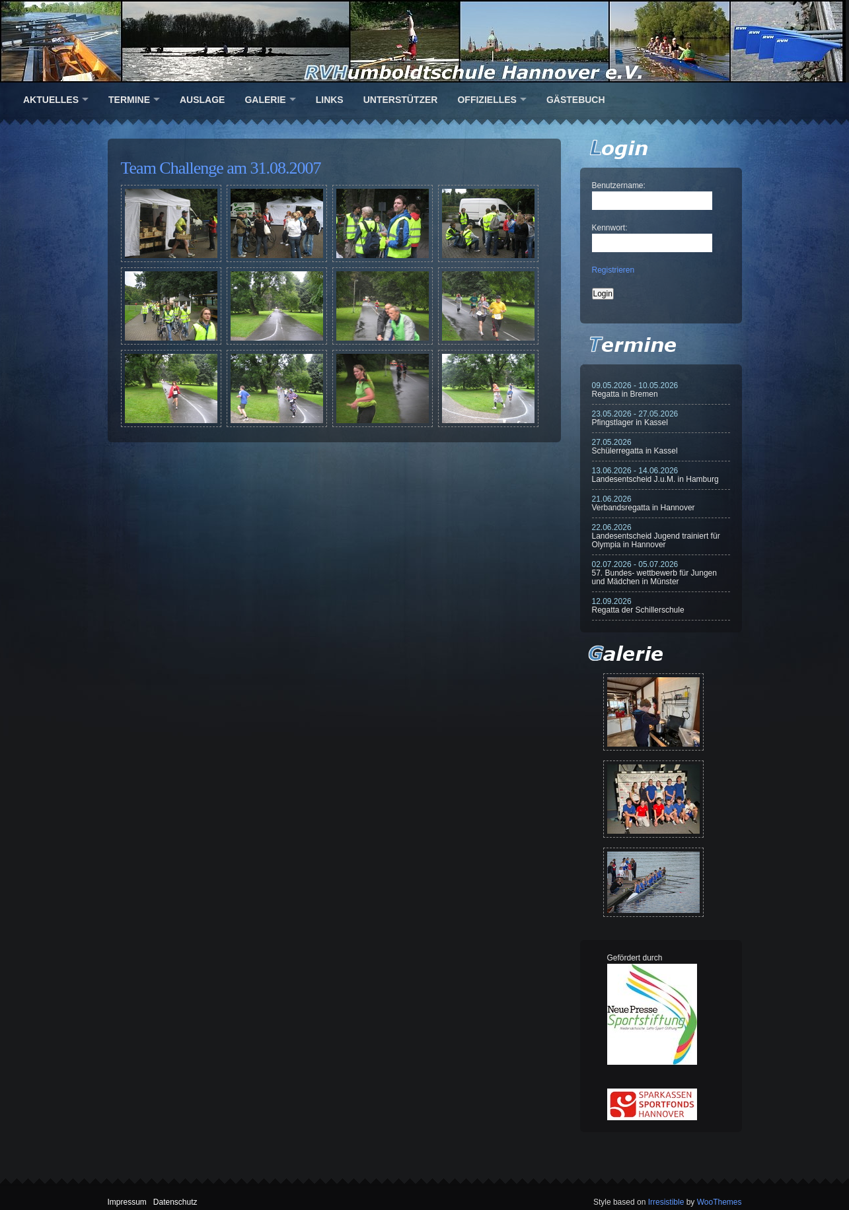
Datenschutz (175, 1202)
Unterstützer (400, 99)
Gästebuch (575, 99)
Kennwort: (610, 227)
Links (330, 99)
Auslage (202, 99)
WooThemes (719, 1202)
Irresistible (666, 1202)
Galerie (264, 99)
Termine (129, 99)
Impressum (127, 1202)
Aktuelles (51, 99)
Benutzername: (619, 185)
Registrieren (613, 270)
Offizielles (486, 99)
